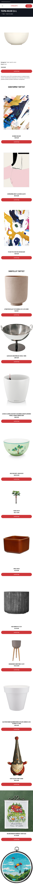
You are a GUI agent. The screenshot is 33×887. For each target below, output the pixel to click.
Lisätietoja (16, 71)
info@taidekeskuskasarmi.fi (5, 1)
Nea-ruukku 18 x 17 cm (16, 626)
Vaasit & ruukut (9, 14)
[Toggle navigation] (2, 6)
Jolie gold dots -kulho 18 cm (16, 473)
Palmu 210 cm (17, 510)
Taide (3, 14)
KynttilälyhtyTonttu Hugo (16, 778)
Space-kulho (17, 568)
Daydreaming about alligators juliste (16, 194)
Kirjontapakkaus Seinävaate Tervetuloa (16, 833)
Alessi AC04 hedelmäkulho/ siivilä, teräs (16, 356)
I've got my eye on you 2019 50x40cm (16, 252)
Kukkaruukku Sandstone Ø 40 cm (16, 664)
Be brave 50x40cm (16, 136)
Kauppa (28, 6)
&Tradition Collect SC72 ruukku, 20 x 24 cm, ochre (16, 309)
